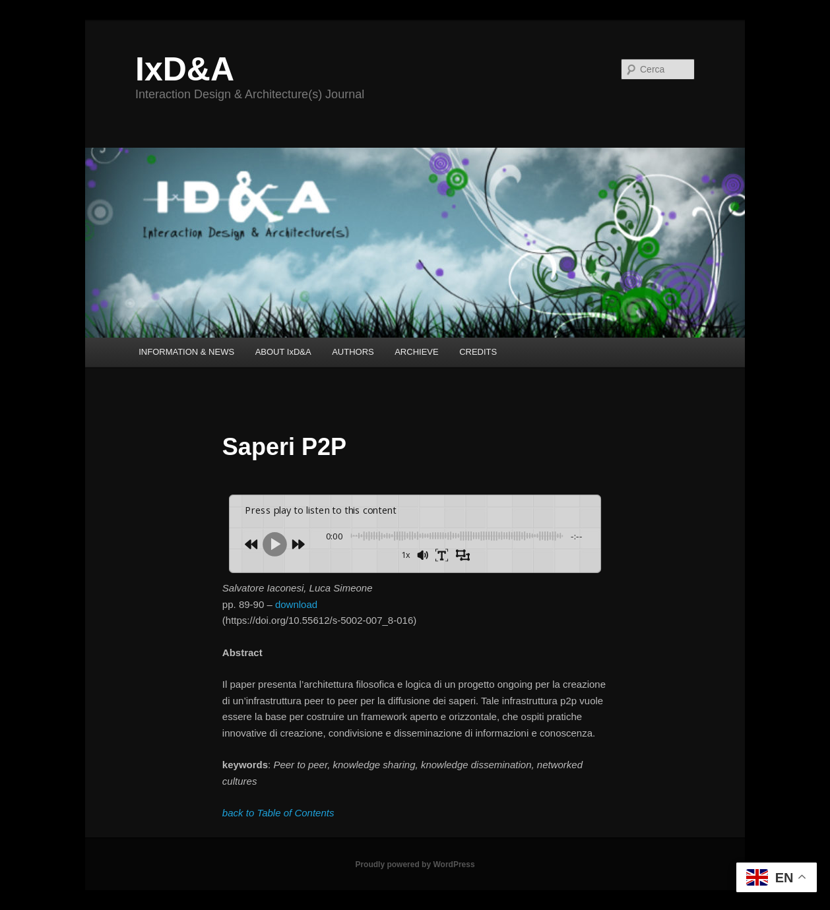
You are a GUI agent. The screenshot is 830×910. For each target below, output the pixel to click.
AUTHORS (353, 352)
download (296, 604)
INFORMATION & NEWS (186, 352)
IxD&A (184, 69)
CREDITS (478, 352)
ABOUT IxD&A (283, 352)
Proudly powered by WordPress (414, 864)
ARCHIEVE (416, 352)
